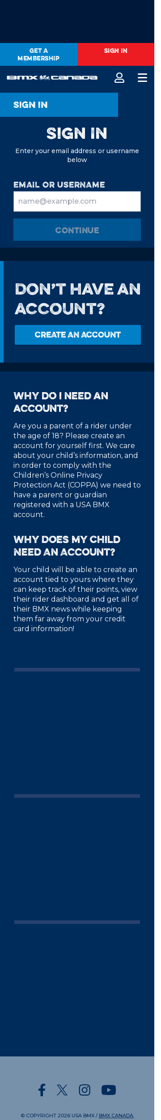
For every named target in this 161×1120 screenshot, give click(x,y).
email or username (59, 185)
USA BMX (83, 1115)
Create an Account (78, 334)
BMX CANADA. (116, 1115)
